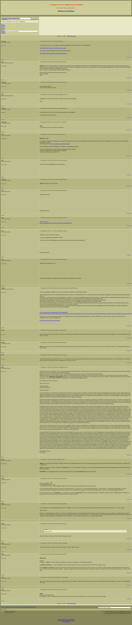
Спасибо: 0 (129, 57)
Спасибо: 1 (129, 213)
